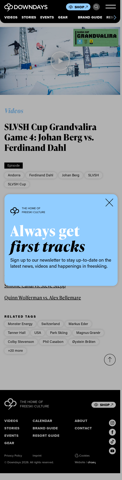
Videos (10, 17)
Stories (29, 17)
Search (96, 7)
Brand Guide (90, 17)
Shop (81, 7)
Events (47, 17)
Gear (63, 17)
